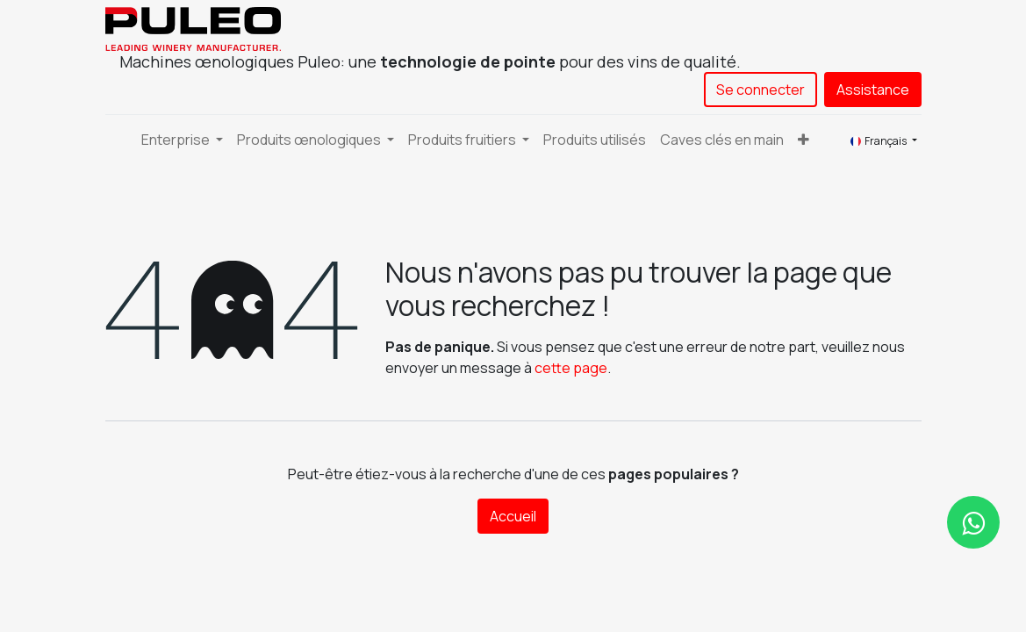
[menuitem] (594, 139)
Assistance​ (872, 89)
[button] (803, 139)
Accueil (513, 516)
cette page (571, 367)
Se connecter (760, 89)
